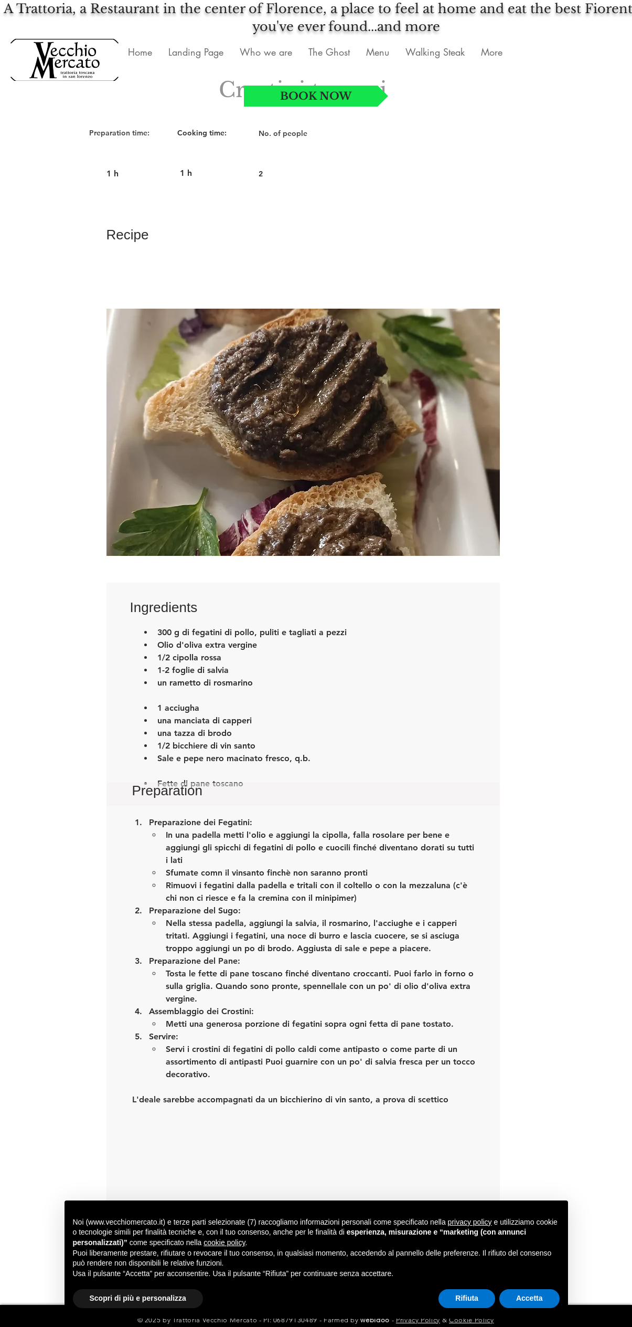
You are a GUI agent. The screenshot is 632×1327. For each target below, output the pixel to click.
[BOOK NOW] (316, 96)
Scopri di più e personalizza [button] (138, 1298)
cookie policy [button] (224, 1242)
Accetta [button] (529, 1298)
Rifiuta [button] (466, 1298)
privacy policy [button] (470, 1222)
